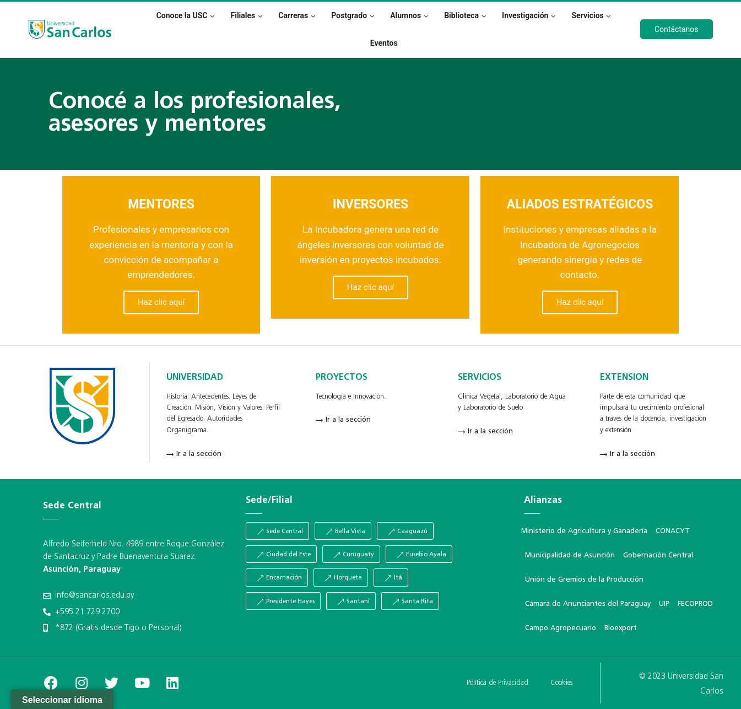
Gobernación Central (658, 555)
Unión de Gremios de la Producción (584, 579)
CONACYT (673, 531)
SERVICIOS (479, 377)
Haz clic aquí (161, 302)
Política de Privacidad (497, 682)
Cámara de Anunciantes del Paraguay (588, 604)
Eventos (384, 43)
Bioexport (620, 628)
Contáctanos (677, 29)
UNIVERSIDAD (194, 377)
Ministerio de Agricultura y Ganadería (584, 531)
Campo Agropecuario (560, 628)
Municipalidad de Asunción (570, 555)
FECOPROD (695, 604)
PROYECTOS (341, 377)
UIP (664, 604)
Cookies (561, 682)
